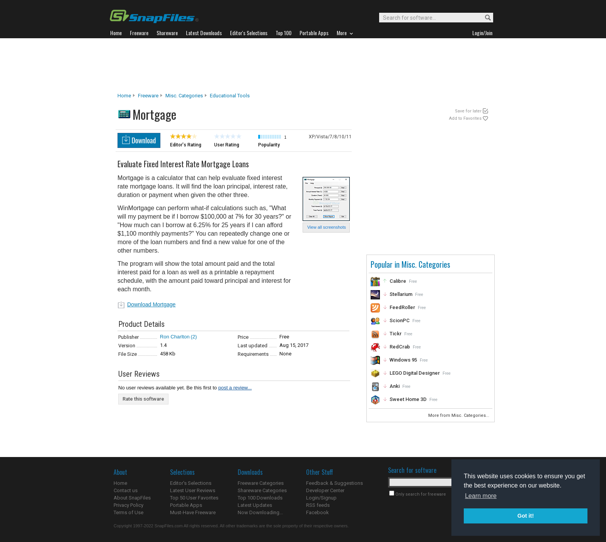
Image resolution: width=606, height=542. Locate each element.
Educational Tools (230, 96)
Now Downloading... (260, 512)
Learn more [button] (481, 496)
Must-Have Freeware (193, 512)
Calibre (398, 281)
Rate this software (143, 399)
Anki (395, 386)
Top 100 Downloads (260, 498)
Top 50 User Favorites (194, 498)
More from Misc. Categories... (459, 415)
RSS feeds (318, 505)
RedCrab (400, 347)
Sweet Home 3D (408, 399)
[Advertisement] (303, 65)
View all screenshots (326, 227)
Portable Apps (186, 505)
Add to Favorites (465, 118)
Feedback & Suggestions (334, 483)
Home (124, 96)
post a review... (235, 388)
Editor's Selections (190, 483)
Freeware (148, 96)
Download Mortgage (151, 304)
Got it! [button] (525, 516)
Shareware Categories (262, 490)
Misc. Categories (184, 96)
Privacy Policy (128, 505)
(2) (194, 337)
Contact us (126, 490)
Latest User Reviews (192, 490)
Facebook (317, 512)
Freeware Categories (261, 483)
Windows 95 (403, 360)
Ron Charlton (175, 337)
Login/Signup (321, 498)
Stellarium (401, 294)
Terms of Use (128, 512)
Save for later (468, 111)
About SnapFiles (132, 498)
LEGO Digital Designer (415, 373)
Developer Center (325, 490)
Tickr (396, 333)
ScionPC (400, 320)
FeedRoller (402, 307)
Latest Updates (255, 505)
